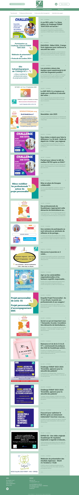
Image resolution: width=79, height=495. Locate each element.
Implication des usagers (57, 13)
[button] (19, 9)
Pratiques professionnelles (26, 13)
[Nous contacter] (64, 4)
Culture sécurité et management (42, 13)
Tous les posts (13, 13)
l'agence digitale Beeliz (46, 494)
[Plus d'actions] (66, 19)
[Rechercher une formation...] (17, 4)
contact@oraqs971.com (34, 481)
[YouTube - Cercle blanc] (7, 489)
